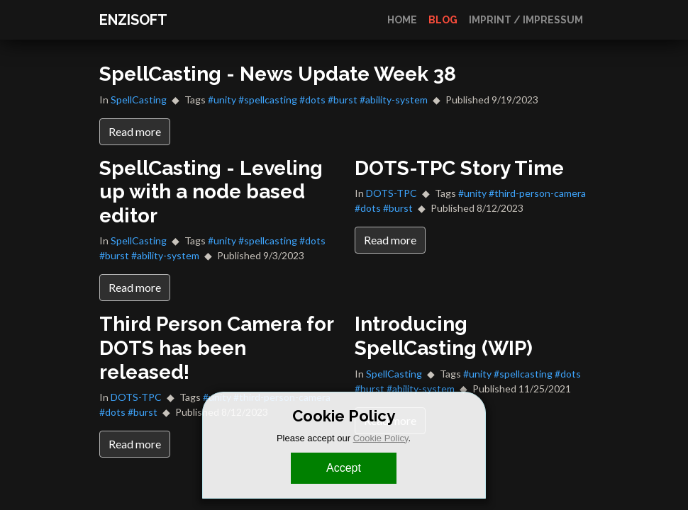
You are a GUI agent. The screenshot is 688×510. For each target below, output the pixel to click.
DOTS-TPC (391, 193)
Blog (442, 20)
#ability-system (394, 100)
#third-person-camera (537, 193)
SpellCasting (139, 100)
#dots (312, 100)
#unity (222, 100)
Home (402, 20)
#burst (342, 100)
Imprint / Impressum (526, 20)
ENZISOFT (133, 19)
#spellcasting (267, 100)
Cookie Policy (381, 438)
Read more (135, 131)
